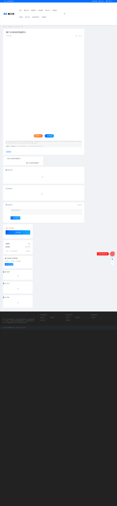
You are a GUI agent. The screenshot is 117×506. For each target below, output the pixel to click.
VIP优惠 (94, 1)
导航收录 (52, 317)
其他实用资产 (35, 17)
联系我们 (77, 317)
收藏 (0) (38, 135)
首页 (20, 10)
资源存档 (42, 320)
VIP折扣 (11, 228)
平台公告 (101, 1)
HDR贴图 (40, 10)
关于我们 (68, 317)
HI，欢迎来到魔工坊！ (9, 1)
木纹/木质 (16, 26)
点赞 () (49, 135)
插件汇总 (47, 10)
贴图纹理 (33, 10)
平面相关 (54, 10)
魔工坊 (8, 146)
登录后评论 (15, 217)
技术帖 (21, 17)
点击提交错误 (14, 251)
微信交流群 (9, 264)
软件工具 (27, 17)
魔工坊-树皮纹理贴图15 (13, 158)
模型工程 (26, 10)
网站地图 (11, 327)
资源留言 (44, 17)
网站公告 (42, 317)
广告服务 (93, 317)
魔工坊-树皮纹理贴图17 (32, 163)
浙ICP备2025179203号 (20, 327)
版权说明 (68, 320)
